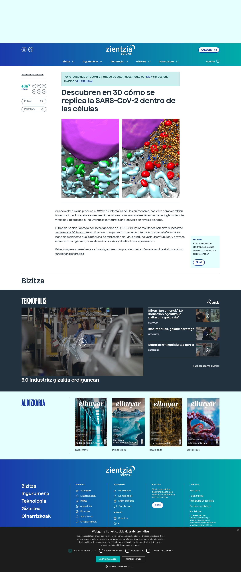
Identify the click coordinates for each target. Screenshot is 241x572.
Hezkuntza (122, 490)
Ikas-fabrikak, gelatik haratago (171, 329)
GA (44, 91)
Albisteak (83, 490)
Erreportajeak (86, 521)
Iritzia (81, 501)
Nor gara (195, 490)
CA (39, 91)
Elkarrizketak (86, 496)
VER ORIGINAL (84, 81)
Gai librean (122, 506)
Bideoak (83, 511)
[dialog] (120, 549)
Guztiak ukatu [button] (134, 559)
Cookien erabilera (200, 506)
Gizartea (31, 508)
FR (44, 86)
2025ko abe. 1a (119, 450)
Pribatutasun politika (202, 500)
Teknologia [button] (119, 61)
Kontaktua (195, 511)
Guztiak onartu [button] (108, 559)
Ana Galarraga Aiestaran (32, 74)
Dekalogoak (123, 496)
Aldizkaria (209, 49)
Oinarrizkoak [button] (169, 61)
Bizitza (29, 486)
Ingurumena (35, 493)
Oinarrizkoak (36, 516)
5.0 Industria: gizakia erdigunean (60, 380)
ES (39, 86)
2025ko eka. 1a (193, 450)
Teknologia (34, 501)
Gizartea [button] (143, 61)
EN (34, 91)
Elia (148, 76)
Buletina (212, 61)
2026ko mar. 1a (81, 450)
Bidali (199, 262)
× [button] (237, 530)
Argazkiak (84, 506)
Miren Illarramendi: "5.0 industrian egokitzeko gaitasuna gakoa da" (165, 314)
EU (34, 86)
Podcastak (84, 516)
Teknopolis (34, 300)
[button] (24, 49)
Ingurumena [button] (93, 61)
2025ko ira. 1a (156, 450)
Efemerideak (124, 501)
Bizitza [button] (69, 61)
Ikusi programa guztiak (205, 365)
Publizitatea (196, 495)
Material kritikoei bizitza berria (171, 345)
